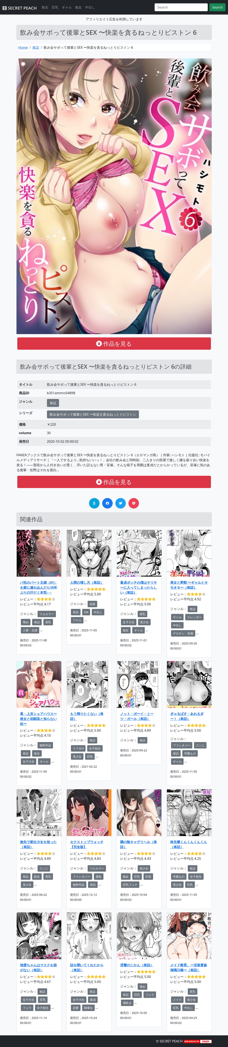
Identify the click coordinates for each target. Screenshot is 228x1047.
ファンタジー (181, 745)
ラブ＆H (78, 748)
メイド (177, 1000)
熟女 (45, 7)
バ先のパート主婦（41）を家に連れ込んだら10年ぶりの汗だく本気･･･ (38, 587)
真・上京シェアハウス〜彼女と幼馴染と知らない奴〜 (38, 718)
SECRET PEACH (20, 8)
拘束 (92, 604)
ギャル (67, 7)
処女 (37, 753)
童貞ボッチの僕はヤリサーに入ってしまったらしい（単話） (138, 587)
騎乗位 (88, 1008)
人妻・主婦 (30, 630)
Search (217, 7)
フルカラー (46, 614)
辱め (26, 622)
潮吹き (127, 1003)
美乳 (48, 622)
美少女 (144, 622)
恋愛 (76, 1008)
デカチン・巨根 (183, 633)
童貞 (93, 1000)
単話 (35, 47)
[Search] (181, 7)
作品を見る (114, 343)
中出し (90, 7)
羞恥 (99, 876)
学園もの (190, 753)
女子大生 (129, 622)
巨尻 (148, 876)
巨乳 (55, 7)
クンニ (200, 745)
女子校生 (95, 748)
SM (86, 612)
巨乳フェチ (130, 885)
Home (23, 47)
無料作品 (45, 745)
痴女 (78, 7)
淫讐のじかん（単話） (137, 965)
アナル (77, 620)
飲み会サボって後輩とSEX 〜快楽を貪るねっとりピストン (93, 414)
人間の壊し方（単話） (86, 582)
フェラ (27, 1008)
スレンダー (194, 617)
